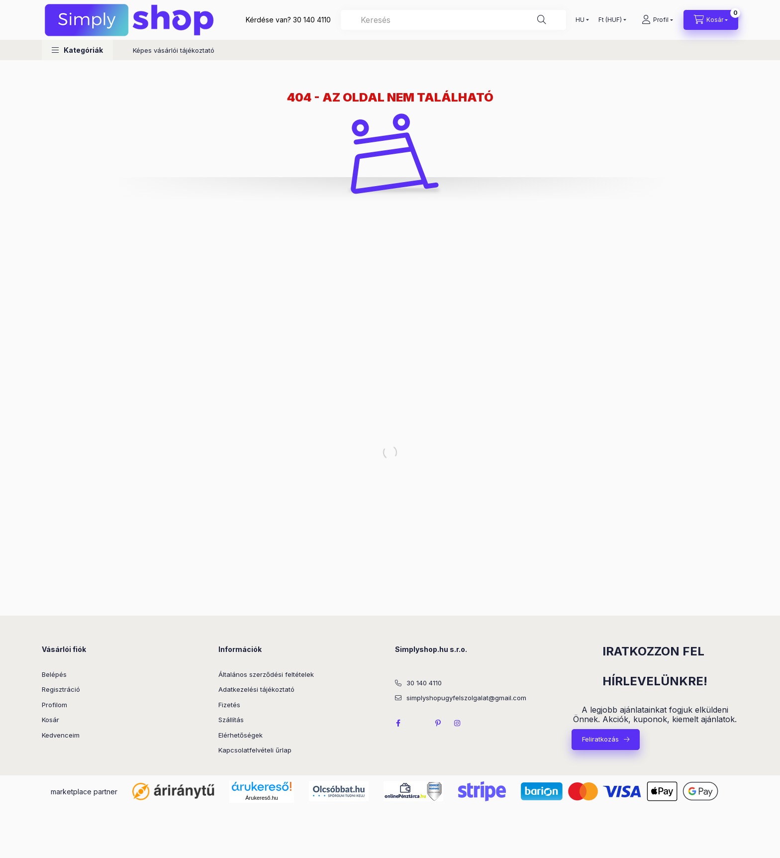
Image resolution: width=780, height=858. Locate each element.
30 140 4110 (424, 683)
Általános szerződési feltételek (266, 674)
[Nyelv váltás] (580, 19)
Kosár (50, 720)
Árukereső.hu (261, 798)
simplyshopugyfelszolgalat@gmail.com (466, 698)
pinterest (438, 723)
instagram (458, 723)
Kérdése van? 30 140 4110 (288, 19)
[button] (77, 50)
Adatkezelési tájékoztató (256, 689)
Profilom (54, 705)
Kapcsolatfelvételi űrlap (255, 750)
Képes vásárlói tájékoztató (173, 50)
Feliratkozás (600, 739)
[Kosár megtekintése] (710, 20)
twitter (418, 723)
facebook (398, 723)
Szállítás (231, 720)
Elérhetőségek (240, 735)
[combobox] (453, 20)
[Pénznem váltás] (610, 19)
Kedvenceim (61, 735)
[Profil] (657, 20)
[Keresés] (541, 19)
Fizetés (229, 705)
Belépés (54, 674)
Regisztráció (61, 689)
